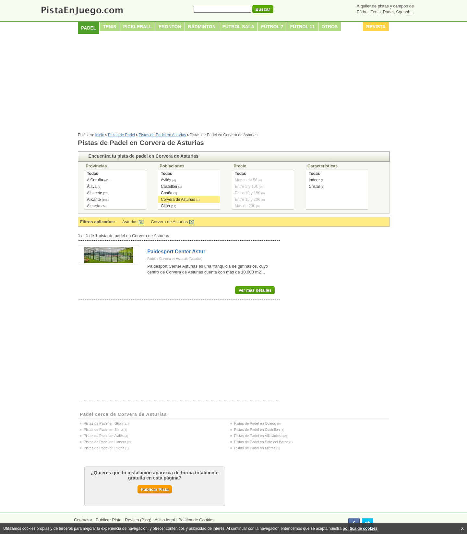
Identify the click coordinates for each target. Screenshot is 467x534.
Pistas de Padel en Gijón (103, 423)
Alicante (94, 199)
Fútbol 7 (272, 26)
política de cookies (360, 528)
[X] (141, 221)
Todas (92, 173)
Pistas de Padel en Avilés (104, 436)
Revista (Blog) (138, 519)
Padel (88, 27)
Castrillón (169, 186)
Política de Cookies (196, 519)
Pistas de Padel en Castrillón (257, 429)
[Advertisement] (233, 84)
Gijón (165, 206)
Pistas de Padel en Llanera (105, 442)
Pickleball (137, 26)
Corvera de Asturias (178, 199)
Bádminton (202, 26)
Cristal (314, 186)
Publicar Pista (155, 489)
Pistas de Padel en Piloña (104, 448)
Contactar (83, 519)
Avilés (166, 180)
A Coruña (95, 180)
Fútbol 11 (302, 26)
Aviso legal (165, 519)
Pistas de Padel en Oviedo (255, 423)
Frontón (170, 26)
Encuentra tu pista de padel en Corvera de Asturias (143, 156)
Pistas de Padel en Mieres (255, 448)
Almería (93, 206)
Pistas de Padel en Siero (103, 429)
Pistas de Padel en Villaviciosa (258, 436)
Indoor (314, 180)
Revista (376, 26)
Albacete (94, 193)
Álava (92, 186)
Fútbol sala (238, 26)
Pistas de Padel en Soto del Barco (261, 442)
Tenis (109, 26)
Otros (330, 26)
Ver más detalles (254, 290)
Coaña (166, 193)
